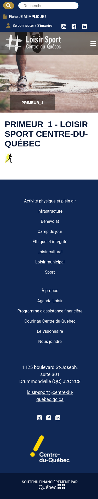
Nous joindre (50, 341)
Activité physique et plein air (50, 201)
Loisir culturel (49, 251)
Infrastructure (49, 211)
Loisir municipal (50, 262)
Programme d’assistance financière (49, 311)
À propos (50, 290)
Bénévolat (50, 221)
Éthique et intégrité (50, 241)
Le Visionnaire (50, 331)
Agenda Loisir (49, 300)
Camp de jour (50, 231)
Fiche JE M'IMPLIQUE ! (24, 16)
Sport (50, 272)
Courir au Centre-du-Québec (49, 321)
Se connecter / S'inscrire (29, 25)
